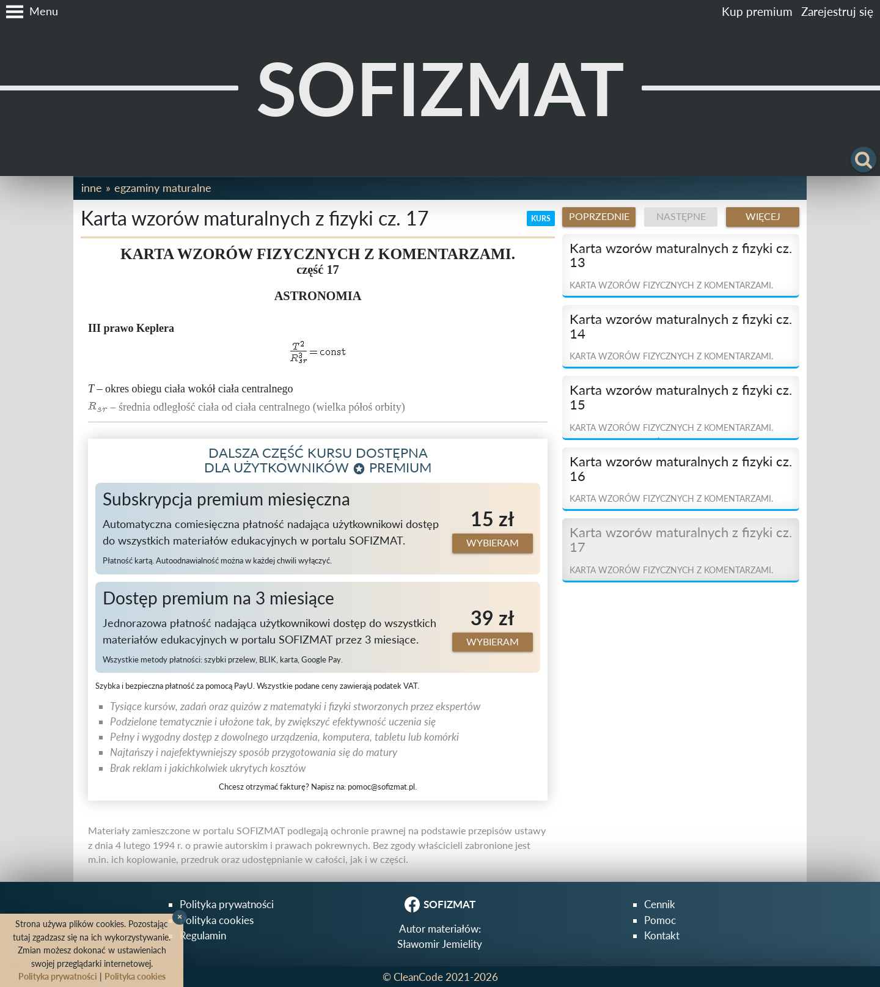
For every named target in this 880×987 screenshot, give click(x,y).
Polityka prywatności (227, 904)
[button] (29, 11)
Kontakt (662, 935)
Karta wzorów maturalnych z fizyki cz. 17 (681, 539)
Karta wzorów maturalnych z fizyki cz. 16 (681, 468)
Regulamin (203, 935)
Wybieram (492, 542)
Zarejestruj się (837, 11)
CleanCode (418, 976)
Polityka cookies (217, 920)
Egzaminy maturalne (162, 187)
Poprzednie (599, 216)
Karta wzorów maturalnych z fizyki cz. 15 (681, 397)
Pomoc (660, 920)
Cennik (659, 904)
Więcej (763, 216)
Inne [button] (91, 187)
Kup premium (757, 11)
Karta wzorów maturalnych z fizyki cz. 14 (681, 326)
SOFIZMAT (440, 87)
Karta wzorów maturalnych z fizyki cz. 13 (681, 255)
